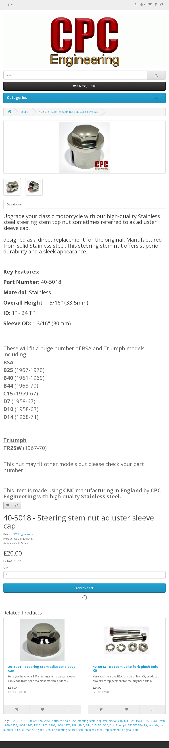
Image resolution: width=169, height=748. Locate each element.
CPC (48, 730)
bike (17, 730)
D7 (100, 725)
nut (126, 721)
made (29, 730)
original (126, 730)
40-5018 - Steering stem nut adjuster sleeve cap (68, 112)
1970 (67, 725)
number (8, 730)
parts (55, 721)
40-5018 (22, 721)
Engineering (59, 730)
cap (120, 721)
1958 (14, 725)
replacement (112, 730)
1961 (154, 721)
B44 (88, 725)
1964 (22, 725)
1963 (139, 721)
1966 (37, 725)
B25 (131, 721)
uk (22, 730)
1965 (29, 725)
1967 (44, 725)
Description (14, 204)
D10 (105, 725)
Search (25, 112)
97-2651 (45, 721)
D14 (112, 725)
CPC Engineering (23, 534)
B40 (81, 725)
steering (83, 721)
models (153, 725)
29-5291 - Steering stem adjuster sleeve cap (41, 668)
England (39, 730)
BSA (13, 721)
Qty (5, 568)
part (162, 725)
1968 (52, 725)
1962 (146, 721)
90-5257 (34, 721)
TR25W (132, 725)
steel (100, 730)
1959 (6, 725)
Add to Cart (84, 588)
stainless (90, 730)
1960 (162, 721)
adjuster (102, 721)
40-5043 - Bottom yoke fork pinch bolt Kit (125, 668)
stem (92, 721)
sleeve (113, 721)
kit (145, 725)
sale (67, 721)
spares (72, 730)
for (62, 721)
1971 (75, 725)
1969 (59, 725)
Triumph (121, 725)
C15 (94, 725)
